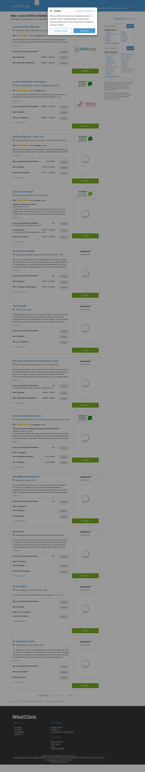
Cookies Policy (90, 11)
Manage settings (61, 30)
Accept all (84, 30)
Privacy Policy (80, 11)
